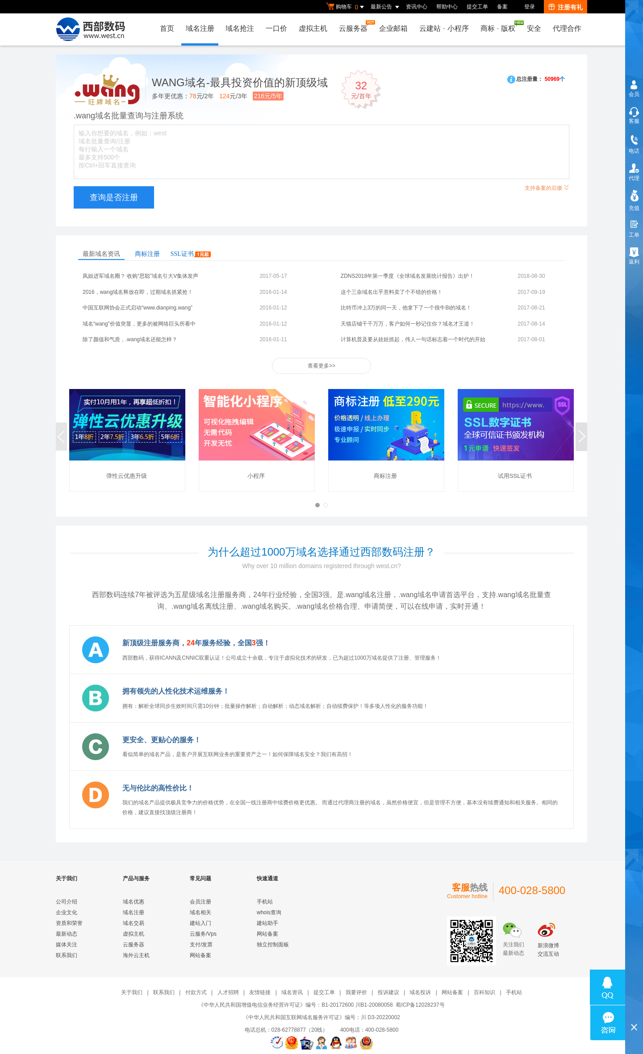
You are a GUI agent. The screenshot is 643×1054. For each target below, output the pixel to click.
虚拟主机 (313, 28)
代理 (634, 178)
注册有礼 (565, 7)
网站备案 (200, 955)
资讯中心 (416, 7)
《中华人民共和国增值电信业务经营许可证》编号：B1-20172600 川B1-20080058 (295, 1005)
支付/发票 (201, 944)
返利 (634, 262)
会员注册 (200, 902)
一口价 (276, 28)
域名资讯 (292, 992)
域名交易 (133, 923)
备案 (502, 7)
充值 (634, 208)
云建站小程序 (443, 28)
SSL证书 (191, 254)
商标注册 (147, 254)
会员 (634, 94)
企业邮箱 (393, 28)
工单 (634, 235)
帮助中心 (447, 7)
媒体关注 (66, 944)
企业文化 (66, 912)
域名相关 (200, 912)
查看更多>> (321, 366)
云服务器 (355, 26)
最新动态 (66, 934)
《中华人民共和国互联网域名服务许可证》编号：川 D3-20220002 (321, 1017)
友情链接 (260, 992)
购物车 (346, 7)
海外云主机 (136, 955)
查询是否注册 (114, 197)
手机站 (265, 902)
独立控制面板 (273, 944)
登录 (529, 7)
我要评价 (356, 992)
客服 (634, 121)
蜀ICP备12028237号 (420, 1005)
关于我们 (131, 992)
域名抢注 (239, 28)
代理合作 (567, 28)
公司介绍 (66, 902)
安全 (534, 28)
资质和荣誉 (69, 923)
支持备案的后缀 (547, 187)
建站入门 (200, 923)
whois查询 (269, 912)
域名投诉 (420, 992)
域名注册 (199, 28)
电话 (634, 151)
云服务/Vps (203, 934)
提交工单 (477, 7)
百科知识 (484, 992)
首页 (166, 28)
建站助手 (267, 923)
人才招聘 (228, 992)
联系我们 (66, 955)
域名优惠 (133, 902)
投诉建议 (388, 992)
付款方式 (196, 992)
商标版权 (500, 26)
